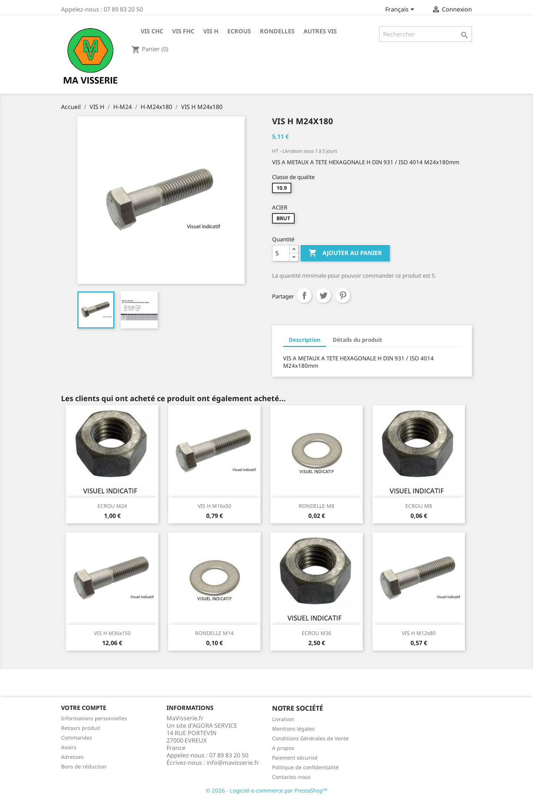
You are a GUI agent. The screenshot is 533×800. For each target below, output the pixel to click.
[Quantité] (281, 253)
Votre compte (83, 708)
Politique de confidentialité (305, 767)
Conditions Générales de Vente (310, 738)
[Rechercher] (425, 34)
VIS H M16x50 (214, 505)
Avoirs (68, 747)
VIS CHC (152, 31)
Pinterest (342, 295)
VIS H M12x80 (419, 633)
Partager (304, 295)
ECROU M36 (316, 633)
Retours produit (80, 727)
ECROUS (239, 31)
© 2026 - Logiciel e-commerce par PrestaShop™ (267, 790)
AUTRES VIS (320, 31)
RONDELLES (277, 31)
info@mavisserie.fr (233, 762)
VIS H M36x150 (112, 633)
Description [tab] (305, 339)
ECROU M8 (418, 505)
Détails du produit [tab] (357, 339)
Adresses (72, 756)
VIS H (210, 31)
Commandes (76, 737)
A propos (283, 747)
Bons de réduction (84, 766)
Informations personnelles (94, 718)
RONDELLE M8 (316, 505)
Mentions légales (293, 728)
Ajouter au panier (345, 253)
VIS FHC (183, 31)
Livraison (283, 719)
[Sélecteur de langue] (401, 10)
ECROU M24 (112, 505)
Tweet (323, 295)
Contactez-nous (291, 776)
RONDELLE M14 (214, 633)
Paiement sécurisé (295, 757)
